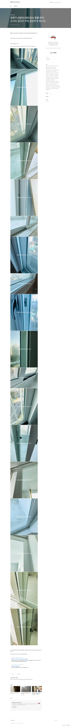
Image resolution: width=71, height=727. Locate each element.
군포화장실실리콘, (48, 77)
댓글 (11, 698)
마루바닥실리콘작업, (48, 85)
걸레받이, (47, 65)
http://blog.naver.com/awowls (16, 664)
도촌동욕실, (53, 81)
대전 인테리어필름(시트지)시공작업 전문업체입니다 (20, 667)
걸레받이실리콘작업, (48, 68)
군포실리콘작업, (51, 75)
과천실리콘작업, (48, 72)
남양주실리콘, (56, 77)
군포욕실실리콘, (56, 75)
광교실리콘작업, (56, 72)
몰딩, (56, 86)
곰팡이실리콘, (48, 71)
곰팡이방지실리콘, (56, 70)
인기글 (50, 93)
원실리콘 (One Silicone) (15, 2)
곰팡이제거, (51, 71)
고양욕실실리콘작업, (48, 70)
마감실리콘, (47, 84)
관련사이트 (55, 720)
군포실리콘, (47, 75)
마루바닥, (50, 84)
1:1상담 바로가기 (12, 720)
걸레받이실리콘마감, (53, 67)
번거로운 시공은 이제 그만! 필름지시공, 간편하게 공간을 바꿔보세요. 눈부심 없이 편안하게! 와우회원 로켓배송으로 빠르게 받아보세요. (26, 661)
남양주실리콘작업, (48, 78)
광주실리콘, (47, 74)
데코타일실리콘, (53, 79)
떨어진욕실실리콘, (56, 82)
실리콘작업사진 (48, 59)
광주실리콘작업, (51, 74)
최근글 (47, 93)
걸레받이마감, (51, 65)
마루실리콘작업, (57, 85)
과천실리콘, (55, 71)
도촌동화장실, (57, 81)
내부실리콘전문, (48, 79)
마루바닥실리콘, (54, 84)
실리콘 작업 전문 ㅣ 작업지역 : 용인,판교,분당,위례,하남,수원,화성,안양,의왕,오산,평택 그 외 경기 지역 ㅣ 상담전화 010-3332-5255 (24, 704)
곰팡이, (53, 70)
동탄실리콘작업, (51, 82)
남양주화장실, (56, 78)
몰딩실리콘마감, (48, 88)
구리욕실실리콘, (56, 74)
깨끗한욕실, (52, 77)
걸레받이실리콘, (48, 67)
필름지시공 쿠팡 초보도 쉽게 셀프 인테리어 (19, 659)
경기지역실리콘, (54, 68)
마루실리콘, (53, 85)
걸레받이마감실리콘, (55, 65)
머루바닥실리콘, (53, 86)
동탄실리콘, (47, 82)
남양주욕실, (52, 78)
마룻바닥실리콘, (48, 86)
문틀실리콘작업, (48, 89)
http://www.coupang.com (15, 657)
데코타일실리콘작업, (48, 81)
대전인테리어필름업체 (15, 666)
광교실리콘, (52, 72)
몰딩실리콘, (58, 86)
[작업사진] (47, 57)
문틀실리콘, (56, 88)
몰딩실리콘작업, (53, 88)
